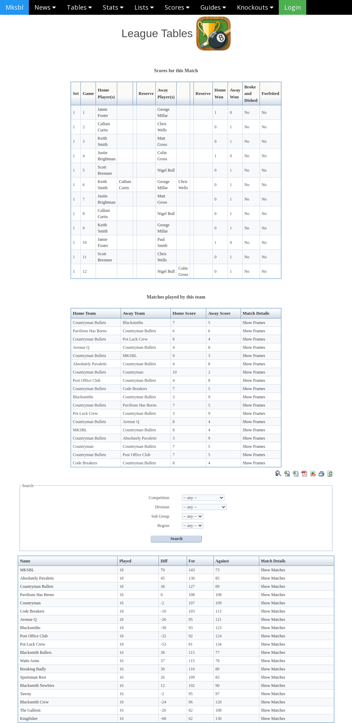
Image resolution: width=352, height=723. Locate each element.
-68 (163, 718)
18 (121, 570)
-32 (163, 636)
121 (219, 619)
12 (84, 271)
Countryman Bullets (89, 322)
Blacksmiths (133, 322)
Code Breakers (135, 388)
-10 (163, 611)
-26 (163, 619)
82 (191, 710)
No (247, 112)
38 (163, 586)
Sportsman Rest (33, 677)
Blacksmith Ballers (36, 652)
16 (121, 652)
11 (84, 257)
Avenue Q (81, 347)
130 (192, 578)
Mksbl (14, 7)
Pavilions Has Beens (90, 330)
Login (292, 7)
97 (218, 693)
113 (219, 611)
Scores (177, 7)
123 (219, 627)
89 (218, 586)
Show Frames (254, 322)
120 (219, 702)
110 (192, 669)
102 (192, 685)
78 (218, 660)
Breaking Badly (33, 669)
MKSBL (130, 355)
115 (192, 652)
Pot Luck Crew (135, 339)
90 (218, 685)
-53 (163, 644)
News (45, 7)
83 (218, 677)
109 (219, 603)
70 (163, 570)
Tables (79, 7)
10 (84, 242)
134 (219, 644)
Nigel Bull (166, 170)
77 (218, 652)
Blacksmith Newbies (37, 685)
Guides (213, 7)
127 (192, 586)
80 (218, 669)
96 (191, 702)
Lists (144, 7)
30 (163, 669)
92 (191, 636)
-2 (162, 603)
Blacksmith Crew (34, 702)
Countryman (133, 372)
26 (163, 677)
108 (192, 594)
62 (191, 718)
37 (163, 660)
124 (219, 636)
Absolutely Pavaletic (90, 364)
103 (192, 611)
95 (191, 619)
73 (218, 570)
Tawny (25, 693)
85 (218, 578)
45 (163, 578)
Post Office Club (86, 380)
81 (191, 644)
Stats (113, 7)
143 (192, 570)
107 (192, 603)
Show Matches (273, 570)
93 (191, 627)
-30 (163, 627)
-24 (163, 702)
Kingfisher (28, 718)
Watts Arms (29, 660)
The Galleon (30, 710)
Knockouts (255, 7)
